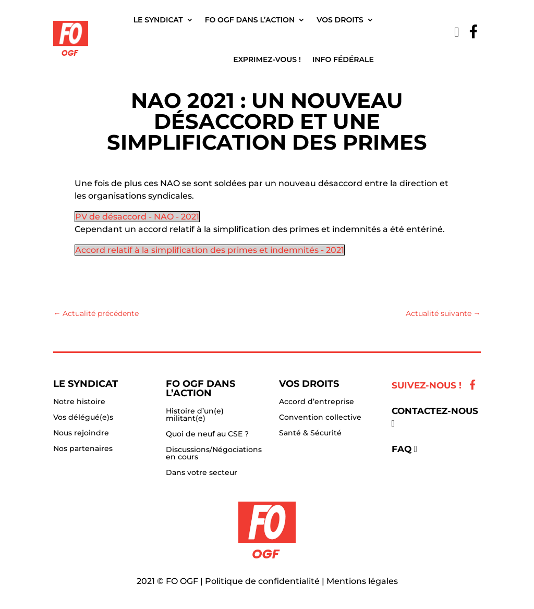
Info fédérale (343, 59)
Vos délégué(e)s (83, 417)
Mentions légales (362, 581)
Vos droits (340, 20)
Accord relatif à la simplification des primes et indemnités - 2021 (209, 250)
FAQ (401, 449)
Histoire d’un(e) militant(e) (195, 415)
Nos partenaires (83, 449)
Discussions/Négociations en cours (214, 453)
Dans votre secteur (201, 473)
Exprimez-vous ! (267, 59)
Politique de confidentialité (262, 581)
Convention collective (320, 417)
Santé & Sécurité (310, 433)
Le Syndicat (158, 20)
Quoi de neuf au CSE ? (207, 434)
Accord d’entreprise (316, 402)
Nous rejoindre (81, 433)
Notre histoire (79, 402)
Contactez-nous (435, 411)
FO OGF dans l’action (250, 20)
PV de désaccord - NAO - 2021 (137, 217)
